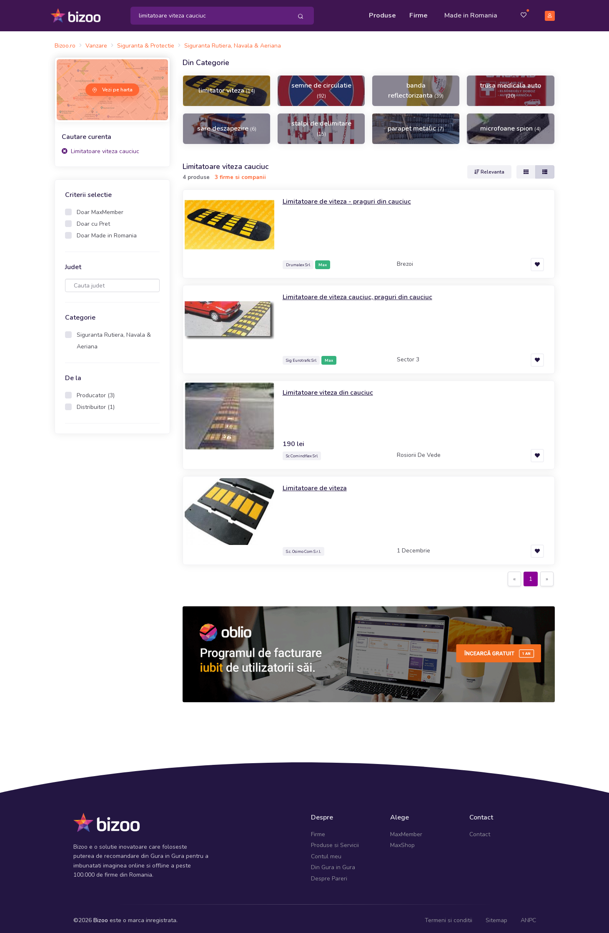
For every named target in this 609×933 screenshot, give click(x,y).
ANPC (528, 916)
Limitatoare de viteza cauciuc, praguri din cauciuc (364, 292)
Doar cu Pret (93, 220)
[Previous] (514, 574)
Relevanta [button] (489, 167)
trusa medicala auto (510, 86)
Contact (479, 831)
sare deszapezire (226, 124)
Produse (382, 13)
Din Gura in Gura (333, 863)
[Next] (547, 574)
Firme (418, 13)
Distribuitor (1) (96, 403)
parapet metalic (416, 124)
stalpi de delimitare (321, 124)
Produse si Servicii (335, 841)
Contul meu (326, 853)
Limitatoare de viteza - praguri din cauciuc (353, 197)
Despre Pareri (329, 874)
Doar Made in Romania (107, 232)
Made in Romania (470, 13)
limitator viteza (226, 86)
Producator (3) (96, 392)
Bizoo (100, 916)
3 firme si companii (240, 173)
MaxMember (406, 831)
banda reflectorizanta (416, 86)
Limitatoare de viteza (318, 484)
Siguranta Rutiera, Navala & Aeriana (114, 337)
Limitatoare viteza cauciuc (100, 147)
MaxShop (402, 841)
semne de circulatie (321, 86)
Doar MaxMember (100, 208)
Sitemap (496, 916)
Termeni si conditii (448, 916)
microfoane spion (510, 124)
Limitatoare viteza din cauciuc (332, 388)
